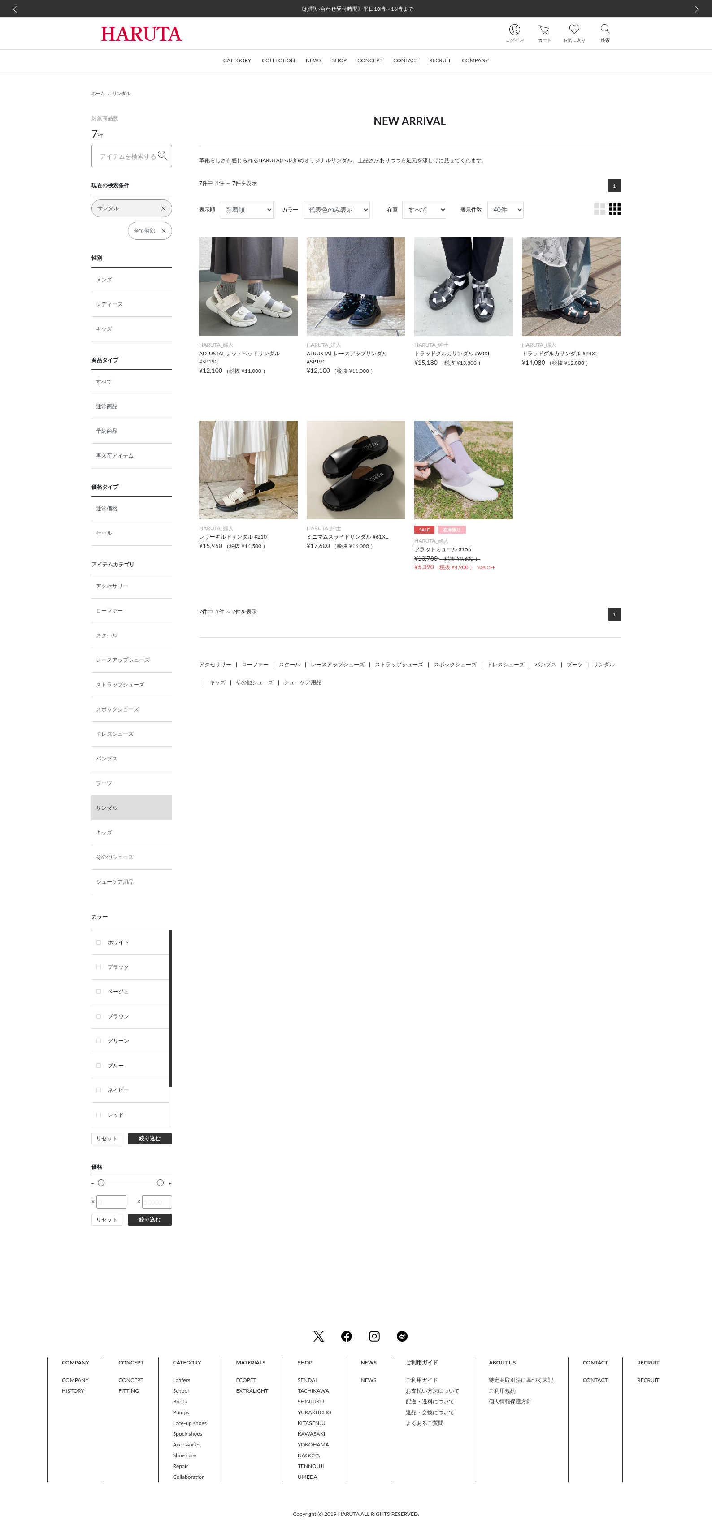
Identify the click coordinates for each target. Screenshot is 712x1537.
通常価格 (106, 508)
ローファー (109, 610)
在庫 (392, 209)
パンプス (106, 758)
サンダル (121, 93)
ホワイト (118, 942)
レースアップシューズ (123, 659)
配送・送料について (430, 1401)
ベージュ (118, 991)
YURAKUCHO (315, 1412)
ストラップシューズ (120, 684)
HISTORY (73, 1390)
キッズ (104, 328)
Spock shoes (187, 1433)
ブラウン (118, 1016)
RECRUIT (648, 1380)
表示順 (207, 209)
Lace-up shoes (190, 1423)
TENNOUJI (311, 1466)
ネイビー (118, 1090)
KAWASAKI (311, 1433)
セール (104, 533)
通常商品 (106, 406)
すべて (104, 381)
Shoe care (184, 1455)
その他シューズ (115, 857)
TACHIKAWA (313, 1390)
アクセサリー (112, 586)
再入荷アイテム (115, 455)
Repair (180, 1466)
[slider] (101, 1182)
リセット (106, 1138)
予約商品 (106, 430)
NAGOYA (309, 1455)
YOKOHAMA (313, 1444)
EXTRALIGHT (252, 1390)
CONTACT (595, 1380)
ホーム (98, 93)
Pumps (181, 1412)
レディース (109, 304)
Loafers (181, 1380)
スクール (106, 635)
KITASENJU (312, 1423)
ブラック (118, 966)
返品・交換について (430, 1412)
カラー (290, 209)
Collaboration (189, 1476)
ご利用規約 (502, 1390)
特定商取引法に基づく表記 (521, 1380)
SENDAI (307, 1380)
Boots (180, 1401)
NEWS (369, 1380)
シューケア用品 (115, 881)
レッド (116, 1114)
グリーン (118, 1040)
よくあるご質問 (424, 1423)
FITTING (128, 1390)
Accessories (187, 1444)
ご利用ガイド (422, 1380)
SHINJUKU (311, 1401)
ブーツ (104, 783)
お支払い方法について (433, 1390)
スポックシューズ (117, 709)
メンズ (104, 279)
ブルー (116, 1065)
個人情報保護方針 (510, 1401)
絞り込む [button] (150, 1138)
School (181, 1390)
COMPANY (75, 1380)
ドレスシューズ (115, 733)
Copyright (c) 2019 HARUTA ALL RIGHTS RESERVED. (356, 1514)
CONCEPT (130, 1380)
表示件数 (471, 209)
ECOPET (246, 1380)
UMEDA (307, 1476)
